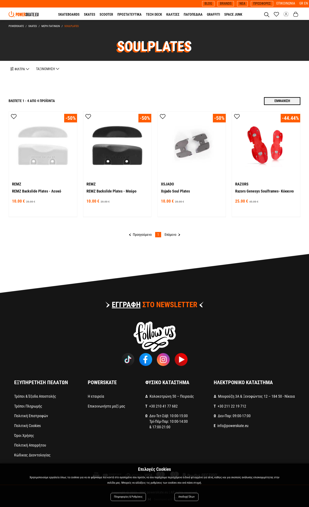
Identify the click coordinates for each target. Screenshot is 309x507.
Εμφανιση (282, 101)
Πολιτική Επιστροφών (31, 416)
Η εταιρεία (96, 396)
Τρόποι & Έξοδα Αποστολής (35, 396)
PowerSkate (16, 26)
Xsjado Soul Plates (175, 191)
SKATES (32, 26)
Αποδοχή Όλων (186, 496)
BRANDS (226, 4)
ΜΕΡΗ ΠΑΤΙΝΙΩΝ (49, 26)
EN (306, 3)
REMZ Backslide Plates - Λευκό (36, 191)
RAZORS (241, 184)
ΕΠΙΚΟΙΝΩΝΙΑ (285, 3)
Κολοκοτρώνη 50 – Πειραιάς (172, 396)
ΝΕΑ (242, 4)
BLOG (208, 4)
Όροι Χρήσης (24, 435)
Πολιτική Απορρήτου (30, 445)
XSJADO (167, 184)
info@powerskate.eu (232, 425)
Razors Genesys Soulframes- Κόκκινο (264, 191)
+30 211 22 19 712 (232, 406)
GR (301, 3)
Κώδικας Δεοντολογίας (32, 455)
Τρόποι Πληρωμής (28, 406)
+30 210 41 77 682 (163, 406)
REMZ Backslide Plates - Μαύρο (111, 191)
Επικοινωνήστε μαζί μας (106, 406)
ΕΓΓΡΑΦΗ (126, 304)
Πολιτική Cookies (27, 425)
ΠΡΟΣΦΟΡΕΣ (262, 4)
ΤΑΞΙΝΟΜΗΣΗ (47, 69)
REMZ (16, 184)
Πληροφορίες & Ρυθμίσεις (128, 496)
